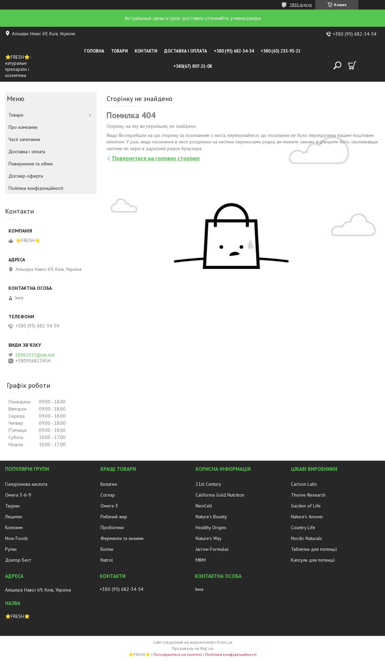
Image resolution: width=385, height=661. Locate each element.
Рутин (11, 549)
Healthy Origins (211, 527)
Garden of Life (306, 506)
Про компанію (23, 127)
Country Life (303, 527)
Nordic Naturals (306, 538)
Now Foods (16, 538)
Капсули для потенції (313, 560)
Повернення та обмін (30, 164)
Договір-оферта (25, 176)
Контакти (146, 51)
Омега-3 (109, 506)
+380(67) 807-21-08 (192, 66)
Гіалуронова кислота (26, 484)
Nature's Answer (307, 517)
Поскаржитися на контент (177, 654)
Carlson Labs (304, 484)
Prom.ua (224, 642)
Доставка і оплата (185, 51)
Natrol (106, 560)
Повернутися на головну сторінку (156, 158)
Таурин (12, 506)
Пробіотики (112, 527)
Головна (94, 51)
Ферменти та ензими (121, 538)
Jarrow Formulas (212, 549)
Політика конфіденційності (35, 188)
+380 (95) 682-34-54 (234, 51)
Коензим (14, 527)
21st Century (208, 484)
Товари (119, 51)
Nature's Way (209, 538)
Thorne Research (308, 495)
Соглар (107, 495)
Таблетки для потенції (314, 549)
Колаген (108, 484)
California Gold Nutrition (220, 495)
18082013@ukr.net (34, 355)
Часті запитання (24, 139)
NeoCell (204, 506)
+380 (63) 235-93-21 (280, 51)
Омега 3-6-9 (18, 495)
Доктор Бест (18, 560)
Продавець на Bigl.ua (192, 648)
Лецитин (13, 517)
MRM (201, 560)
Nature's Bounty (211, 517)
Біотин (106, 549)
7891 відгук (301, 4)
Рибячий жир (113, 517)
